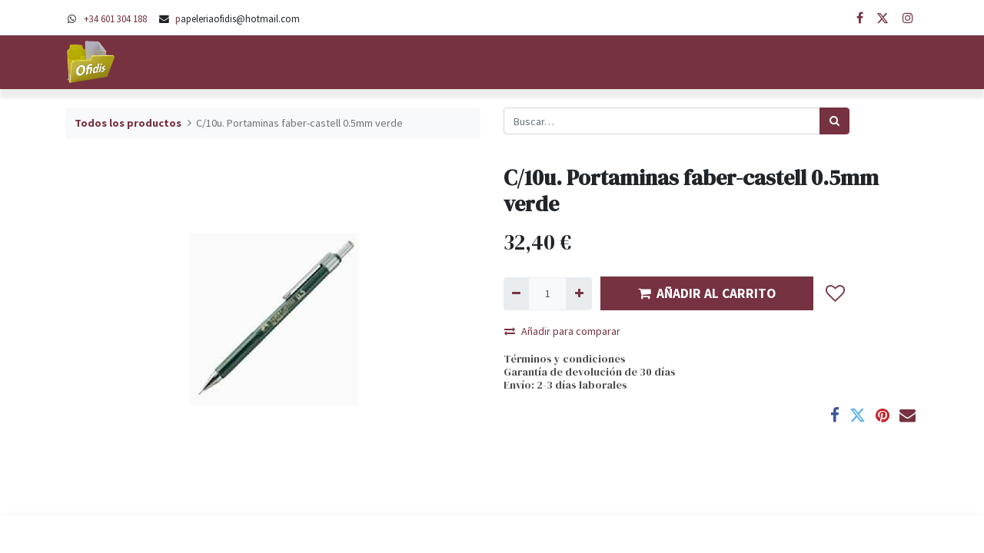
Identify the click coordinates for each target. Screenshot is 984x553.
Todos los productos (128, 123)
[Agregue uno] (578, 293)
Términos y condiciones (565, 358)
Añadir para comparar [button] (562, 331)
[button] (835, 293)
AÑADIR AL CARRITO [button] (707, 293)
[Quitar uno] (516, 293)
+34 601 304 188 (115, 18)
